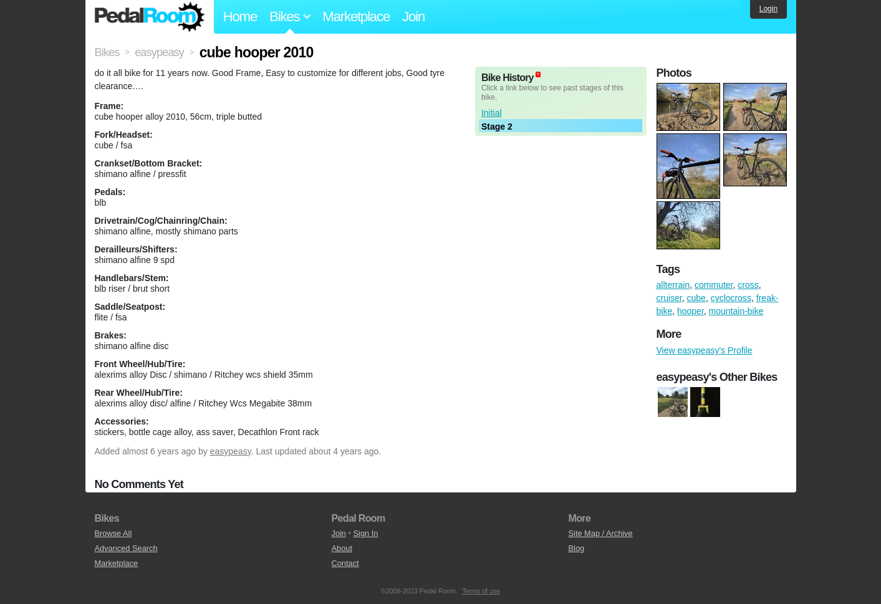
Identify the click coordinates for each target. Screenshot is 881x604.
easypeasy (230, 451)
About (342, 548)
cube (696, 298)
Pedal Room (150, 17)
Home (240, 16)
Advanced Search (126, 548)
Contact (345, 563)
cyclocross (731, 298)
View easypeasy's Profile (705, 350)
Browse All (113, 533)
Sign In (366, 533)
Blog (577, 548)
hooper (690, 311)
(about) (538, 74)
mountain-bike (736, 311)
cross (748, 285)
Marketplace (356, 16)
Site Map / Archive (601, 533)
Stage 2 (497, 127)
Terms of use (481, 591)
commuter (714, 285)
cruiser (669, 298)
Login (768, 8)
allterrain (673, 285)
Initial (491, 113)
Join (413, 16)
